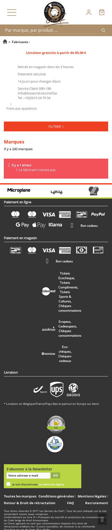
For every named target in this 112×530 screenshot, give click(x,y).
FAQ (70, 503)
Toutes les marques (20, 496)
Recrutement (96, 503)
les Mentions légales (51, 484)
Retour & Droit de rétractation (29, 503)
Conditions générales (56, 496)
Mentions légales (92, 496)
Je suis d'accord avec (38, 484)
